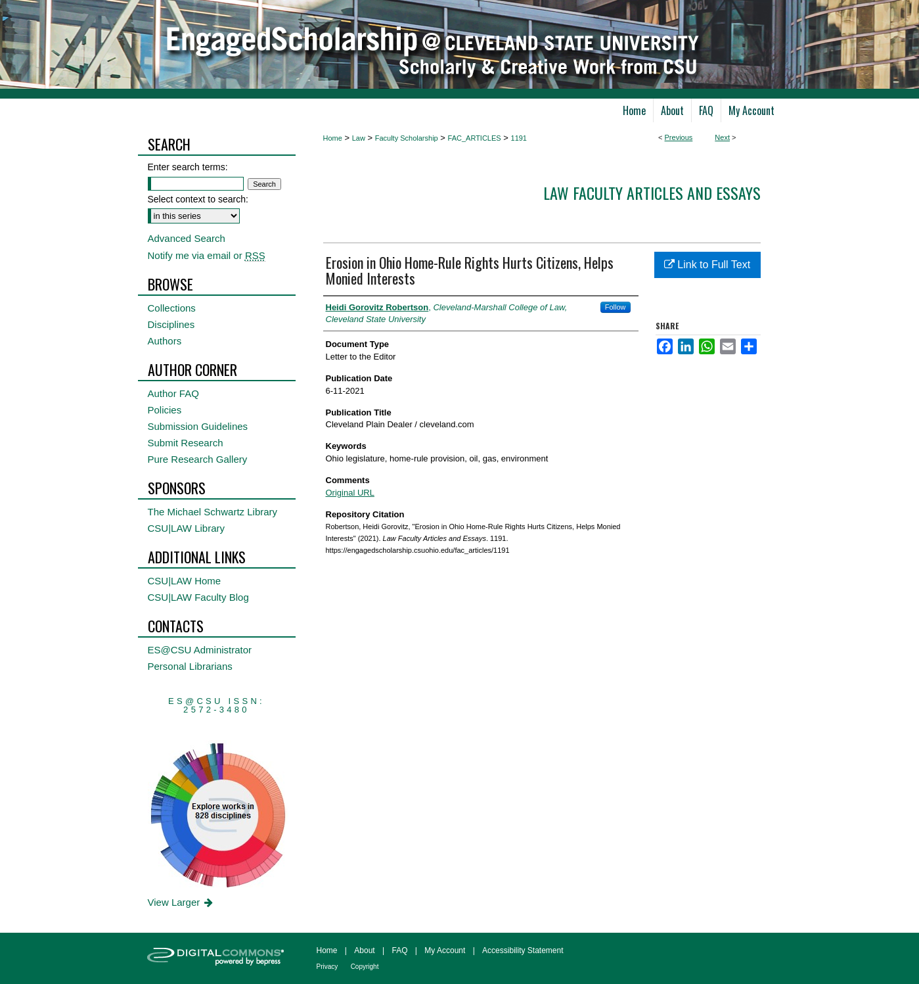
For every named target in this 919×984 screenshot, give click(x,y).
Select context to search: (198, 199)
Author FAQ (173, 393)
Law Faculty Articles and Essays (652, 192)
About (364, 950)
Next (722, 137)
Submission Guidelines (198, 426)
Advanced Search (186, 238)
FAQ (399, 950)
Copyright (365, 966)
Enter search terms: (188, 167)
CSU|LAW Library (186, 528)
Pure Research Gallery (198, 459)
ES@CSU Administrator (200, 649)
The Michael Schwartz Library (213, 511)
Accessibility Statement (522, 950)
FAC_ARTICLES (474, 138)
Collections (172, 308)
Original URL (350, 493)
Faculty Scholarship (406, 138)
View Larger (181, 902)
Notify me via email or (206, 255)
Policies (165, 409)
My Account (444, 950)
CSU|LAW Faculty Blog (198, 597)
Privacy (327, 966)
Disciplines (171, 324)
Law (358, 138)
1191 (519, 138)
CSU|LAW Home (184, 580)
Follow (615, 307)
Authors (165, 340)
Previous (679, 137)
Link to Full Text (707, 264)
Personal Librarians (190, 666)
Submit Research (185, 442)
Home (332, 138)
